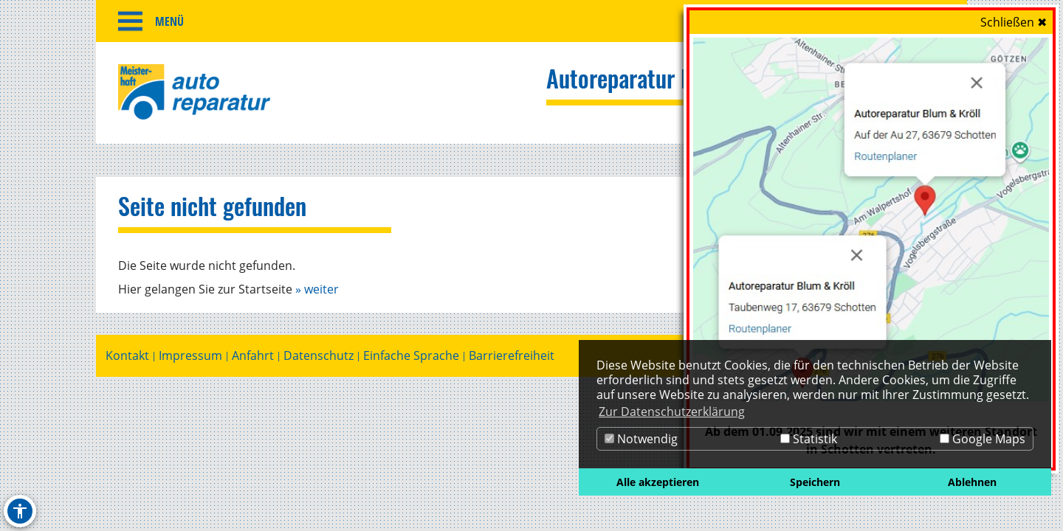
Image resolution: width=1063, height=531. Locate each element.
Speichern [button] (815, 482)
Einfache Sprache (411, 359)
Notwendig (641, 439)
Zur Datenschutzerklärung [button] (672, 411)
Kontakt (127, 359)
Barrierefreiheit (511, 359)
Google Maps (982, 439)
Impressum (190, 359)
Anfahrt (253, 359)
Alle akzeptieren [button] (657, 482)
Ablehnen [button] (972, 482)
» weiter (317, 293)
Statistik (808, 439)
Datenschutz (318, 359)
